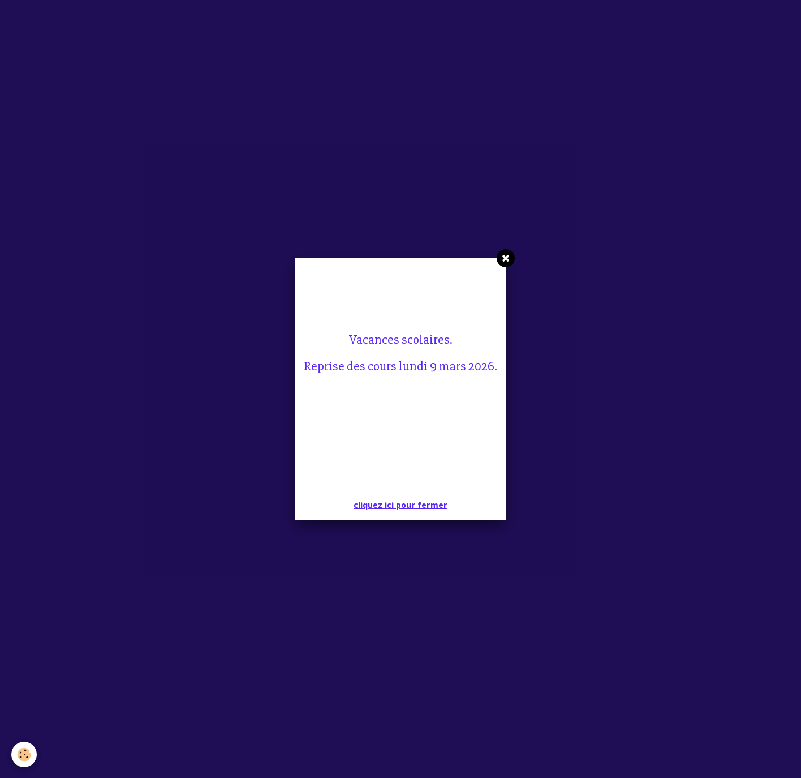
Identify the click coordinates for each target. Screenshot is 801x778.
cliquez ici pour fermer (400, 505)
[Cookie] (24, 754)
